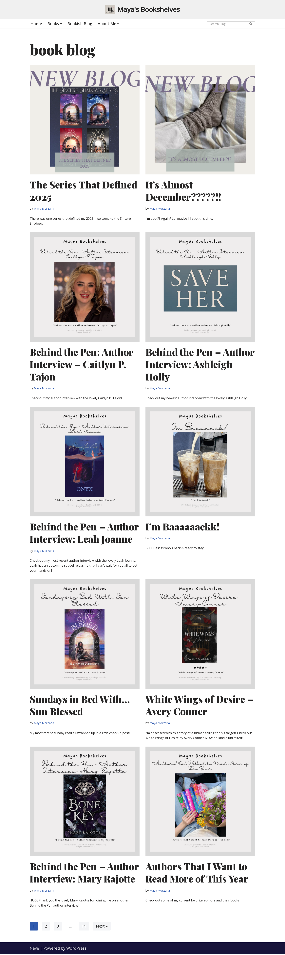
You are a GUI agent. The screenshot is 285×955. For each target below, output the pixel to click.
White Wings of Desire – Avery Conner (199, 705)
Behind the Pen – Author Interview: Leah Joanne (84, 533)
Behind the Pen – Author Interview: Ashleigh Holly (200, 364)
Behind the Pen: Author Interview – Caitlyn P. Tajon (81, 364)
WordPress (76, 949)
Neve (34, 949)
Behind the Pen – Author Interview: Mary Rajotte (84, 873)
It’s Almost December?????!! (183, 190)
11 (84, 927)
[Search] (226, 23)
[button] (61, 24)
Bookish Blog (79, 23)
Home (36, 23)
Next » (102, 927)
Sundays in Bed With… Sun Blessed (80, 705)
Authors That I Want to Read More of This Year (196, 873)
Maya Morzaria (44, 209)
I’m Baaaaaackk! (182, 527)
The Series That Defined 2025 (83, 190)
